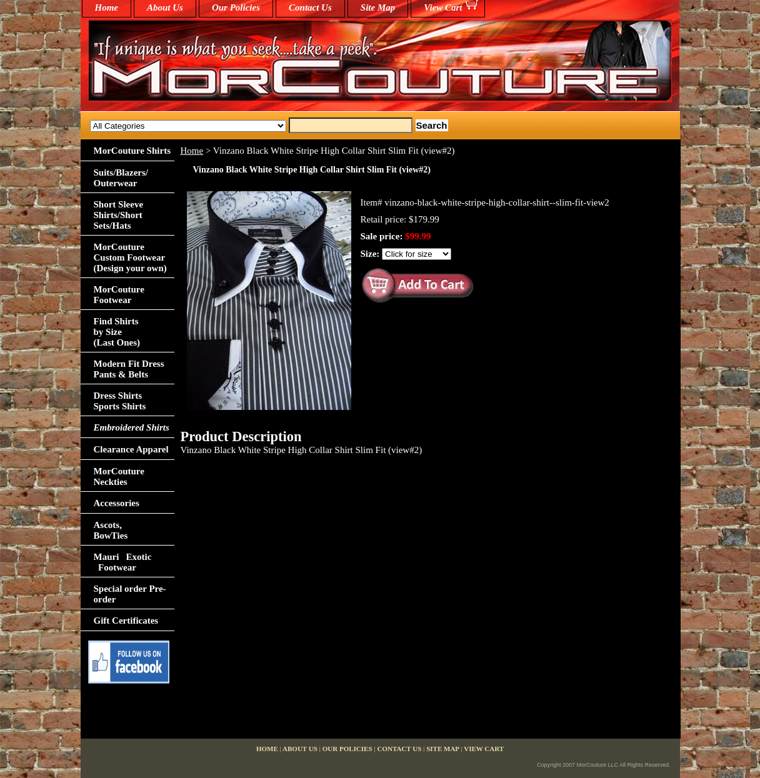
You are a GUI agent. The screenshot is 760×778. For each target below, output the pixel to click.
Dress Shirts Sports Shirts (120, 401)
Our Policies (236, 7)
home (107, 7)
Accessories (116, 503)
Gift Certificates (126, 621)
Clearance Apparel (131, 449)
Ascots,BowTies (111, 530)
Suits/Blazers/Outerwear (121, 177)
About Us (165, 7)
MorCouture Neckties (119, 476)
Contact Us (310, 7)
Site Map (378, 7)
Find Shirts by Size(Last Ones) (117, 331)
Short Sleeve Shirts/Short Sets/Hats (119, 215)
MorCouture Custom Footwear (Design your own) (130, 257)
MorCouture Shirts (132, 151)
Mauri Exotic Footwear (123, 562)
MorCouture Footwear (119, 294)
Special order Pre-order (130, 594)
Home (192, 151)
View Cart (443, 7)
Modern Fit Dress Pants (129, 369)
